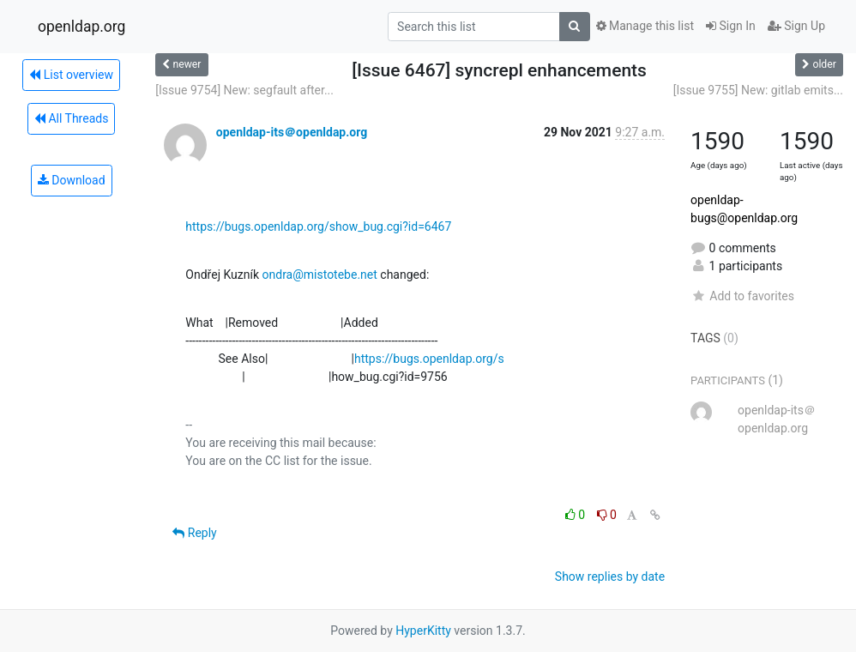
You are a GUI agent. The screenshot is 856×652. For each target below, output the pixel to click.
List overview (71, 75)
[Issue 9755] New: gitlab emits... (758, 90)
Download (71, 180)
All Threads (71, 118)
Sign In (731, 26)
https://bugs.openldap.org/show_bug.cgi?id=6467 (318, 226)
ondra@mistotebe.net (319, 274)
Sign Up (796, 26)
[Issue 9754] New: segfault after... (244, 90)
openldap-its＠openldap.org (291, 132)
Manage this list (645, 26)
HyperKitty (423, 630)
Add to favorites (742, 296)
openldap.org (81, 26)
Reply (194, 533)
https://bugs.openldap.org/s (429, 358)
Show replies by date (610, 576)
